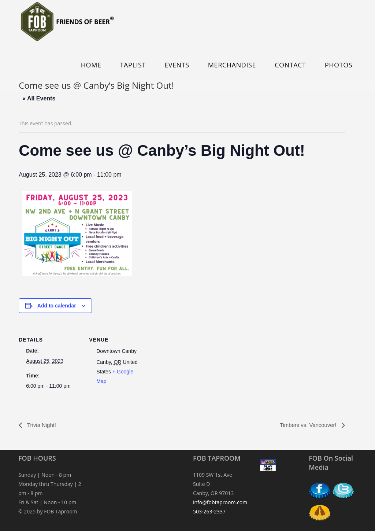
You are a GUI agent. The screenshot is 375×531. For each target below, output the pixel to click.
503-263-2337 (209, 511)
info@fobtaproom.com (220, 502)
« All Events (38, 98)
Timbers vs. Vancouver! (306, 425)
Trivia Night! (42, 425)
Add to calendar (56, 306)
